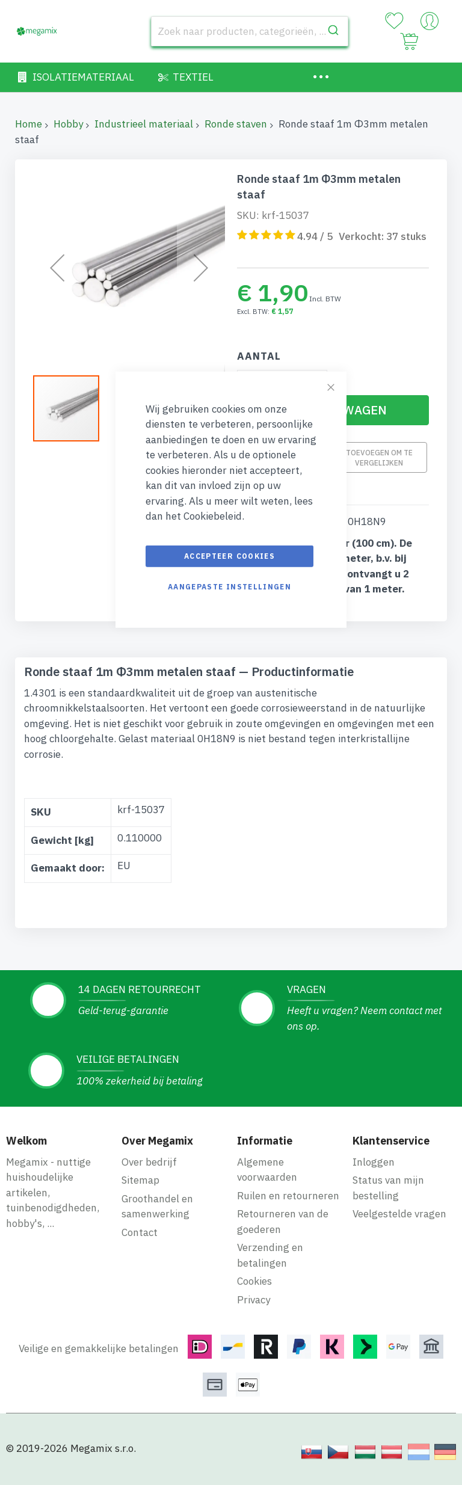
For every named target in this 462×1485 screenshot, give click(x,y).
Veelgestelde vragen (399, 1213)
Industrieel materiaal (143, 124)
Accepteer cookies (229, 555)
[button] (72, 408)
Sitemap (140, 1180)
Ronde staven (236, 124)
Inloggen (374, 1162)
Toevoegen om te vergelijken (379, 457)
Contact (140, 1232)
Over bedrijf (149, 1162)
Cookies (254, 1281)
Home (28, 124)
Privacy (253, 1299)
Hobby (68, 124)
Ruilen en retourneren (288, 1195)
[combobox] (249, 31)
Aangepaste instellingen (229, 586)
